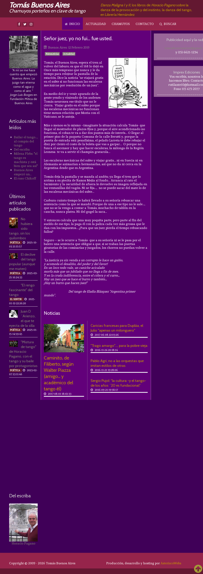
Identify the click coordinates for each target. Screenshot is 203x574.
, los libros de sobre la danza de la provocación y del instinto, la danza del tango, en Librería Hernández (146, 10)
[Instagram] (31, 24)
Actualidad (69, 53)
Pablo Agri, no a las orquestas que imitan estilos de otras (117, 363)
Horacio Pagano (23, 543)
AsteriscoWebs (171, 563)
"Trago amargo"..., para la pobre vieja (119, 345)
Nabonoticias (52, 53)
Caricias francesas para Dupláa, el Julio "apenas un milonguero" (117, 328)
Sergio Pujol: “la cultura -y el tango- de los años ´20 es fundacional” (118, 383)
